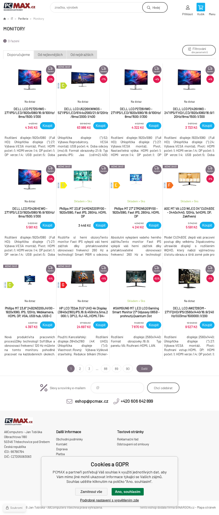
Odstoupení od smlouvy (133, 444)
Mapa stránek (206, 507)
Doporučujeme (18, 54)
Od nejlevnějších (50, 54)
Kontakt (61, 444)
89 (115, 368)
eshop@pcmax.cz (91, 401)
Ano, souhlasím (127, 492)
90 (127, 368)
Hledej (156, 7)
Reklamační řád (127, 439)
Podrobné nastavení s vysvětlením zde (109, 500)
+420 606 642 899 (137, 401)
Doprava (62, 449)
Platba (60, 454)
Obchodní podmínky (69, 439)
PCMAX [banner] (22, 6)
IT (12, 18)
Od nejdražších (82, 54)
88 (105, 368)
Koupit (47, 126)
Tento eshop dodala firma (157, 507)
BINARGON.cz (184, 507)
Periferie (23, 18)
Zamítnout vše (91, 492)
